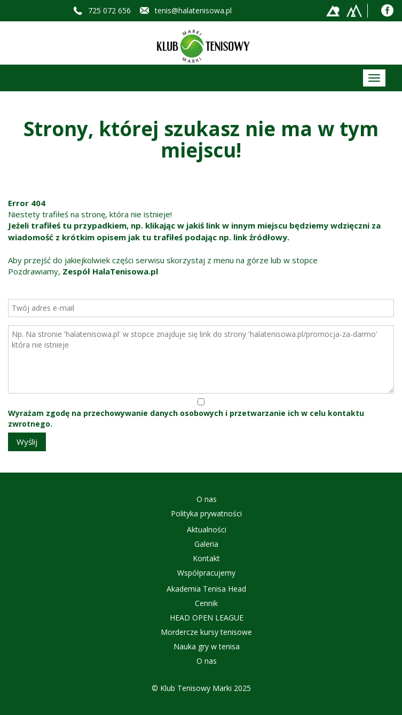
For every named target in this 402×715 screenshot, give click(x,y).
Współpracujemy (206, 573)
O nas (206, 499)
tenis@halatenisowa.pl (193, 10)
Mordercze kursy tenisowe (206, 632)
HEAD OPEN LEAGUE (206, 617)
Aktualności (206, 529)
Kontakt (206, 558)
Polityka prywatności (206, 513)
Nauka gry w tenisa (207, 646)
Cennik (206, 603)
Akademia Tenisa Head (206, 589)
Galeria (206, 544)
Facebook (387, 10)
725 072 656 (109, 10)
